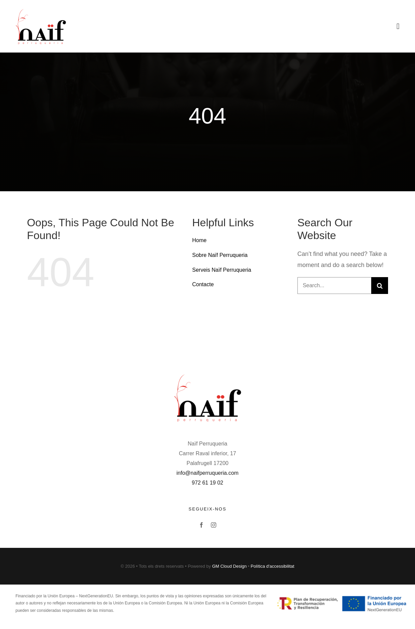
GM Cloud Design (229, 566)
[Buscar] (379, 285)
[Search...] (334, 285)
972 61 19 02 (207, 483)
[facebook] (201, 525)
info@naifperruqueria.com (207, 473)
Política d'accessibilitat (272, 566)
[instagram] (213, 525)
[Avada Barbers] (40, 9)
